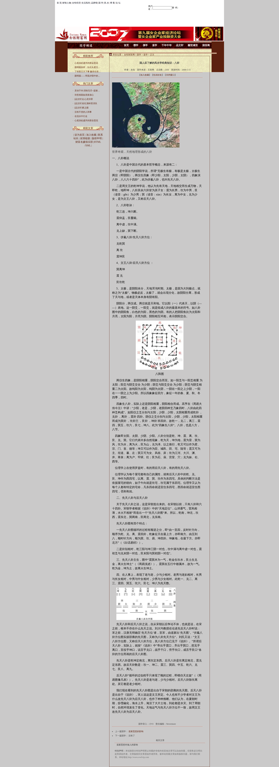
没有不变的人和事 (83, 112)
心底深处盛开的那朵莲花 (86, 63)
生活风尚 (85, 3)
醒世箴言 (193, 45)
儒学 (135, 45)
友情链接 (85, 138)
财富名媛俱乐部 (84, 142)
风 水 (106, 3)
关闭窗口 (170, 75)
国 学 (100, 3)
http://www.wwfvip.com (138, 757)
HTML (97, 142)
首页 (126, 45)
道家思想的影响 (135, 731)
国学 (139, 54)
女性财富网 (129, 54)
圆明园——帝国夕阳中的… (87, 76)
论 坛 (118, 3)
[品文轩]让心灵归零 (84, 99)
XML (88, 145)
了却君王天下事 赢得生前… (88, 71)
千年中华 (167, 45)
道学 (154, 45)
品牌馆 (94, 3)
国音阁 (206, 45)
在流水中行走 (81, 116)
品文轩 (179, 45)
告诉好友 (157, 75)
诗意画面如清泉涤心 (84, 95)
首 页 (59, 3)
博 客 (112, 3)
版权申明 (97, 138)
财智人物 (66, 3)
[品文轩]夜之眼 (82, 107)
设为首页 (80, 134)
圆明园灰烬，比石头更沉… (87, 67)
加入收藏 (144, 75)
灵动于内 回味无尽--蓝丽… (87, 90)
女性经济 (76, 3)
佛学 (145, 45)
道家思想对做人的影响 (127, 745)
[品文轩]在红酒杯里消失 (86, 103)
